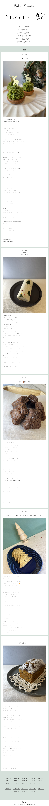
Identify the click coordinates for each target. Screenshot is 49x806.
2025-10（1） (41, 778)
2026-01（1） (17, 778)
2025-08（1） (17, 780)
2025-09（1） (8, 780)
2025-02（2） (17, 783)
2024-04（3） (41, 785)
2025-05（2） (33, 780)
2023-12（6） (33, 788)
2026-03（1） (8, 778)
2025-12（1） (25, 778)
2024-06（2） (33, 785)
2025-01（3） (25, 783)
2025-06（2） (25, 780)
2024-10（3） (8, 785)
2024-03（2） (8, 788)
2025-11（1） (33, 778)
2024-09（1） (17, 785)
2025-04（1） (41, 780)
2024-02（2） (17, 788)
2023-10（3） (17, 791)
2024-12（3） (33, 783)
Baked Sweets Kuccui (21, 804)
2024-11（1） (41, 783)
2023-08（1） (33, 791)
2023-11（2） (41, 788)
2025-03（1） (8, 783)
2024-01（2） (25, 788)
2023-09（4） (25, 791)
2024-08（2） (25, 785)
